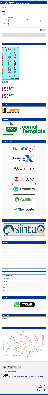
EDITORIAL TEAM (6, 249)
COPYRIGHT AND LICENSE (8, 266)
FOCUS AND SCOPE (7, 246)
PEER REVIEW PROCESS (8, 260)
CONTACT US (5, 287)
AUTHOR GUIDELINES (7, 275)
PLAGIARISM (5, 269)
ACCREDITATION (7, 220)
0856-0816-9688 (8, 370)
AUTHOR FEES (6, 284)
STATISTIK (5, 281)
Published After (6, 19)
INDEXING (5, 272)
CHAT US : (5, 297)
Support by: (5, 104)
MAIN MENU (5, 242)
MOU (4, 290)
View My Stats (5, 85)
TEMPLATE (5, 119)
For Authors (4, 320)
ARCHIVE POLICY (6, 278)
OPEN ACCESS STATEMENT (8, 263)
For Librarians (5, 322)
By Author (26, 19)
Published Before (6, 23)
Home (3, 7)
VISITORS (5, 44)
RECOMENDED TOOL (7, 141)
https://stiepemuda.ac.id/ (10, 371)
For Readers (4, 318)
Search (43, 29)
